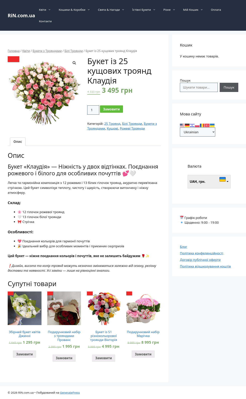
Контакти (45, 21)
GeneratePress (70, 392)
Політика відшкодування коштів (205, 266)
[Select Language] (197, 132)
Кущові (112, 128)
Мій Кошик (195, 9)
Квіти (47, 9)
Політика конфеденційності (201, 253)
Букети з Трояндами (47, 51)
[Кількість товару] (93, 110)
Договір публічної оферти (200, 259)
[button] (74, 63)
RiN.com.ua (21, 15)
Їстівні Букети (146, 9)
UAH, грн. (197, 181)
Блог (183, 246)
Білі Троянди (73, 51)
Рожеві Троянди (132, 128)
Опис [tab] (17, 141)
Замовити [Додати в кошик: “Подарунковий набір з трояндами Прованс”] (64, 358)
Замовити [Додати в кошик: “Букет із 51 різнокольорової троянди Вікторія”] (103, 358)
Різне (171, 9)
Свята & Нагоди (113, 9)
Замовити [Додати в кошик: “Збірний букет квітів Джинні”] (24, 354)
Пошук (185, 80)
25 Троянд (112, 123)
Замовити (111, 109)
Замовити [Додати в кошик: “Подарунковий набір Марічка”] (143, 354)
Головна (14, 51)
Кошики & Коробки (76, 9)
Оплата (216, 10)
